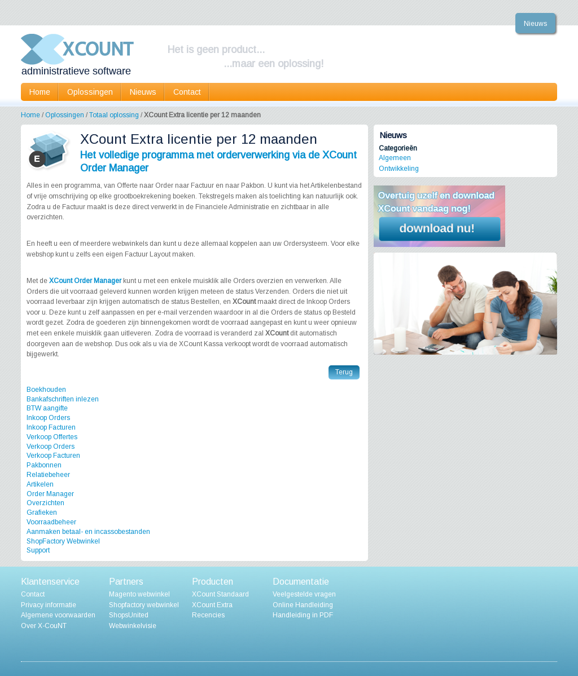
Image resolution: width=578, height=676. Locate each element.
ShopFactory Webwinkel (63, 541)
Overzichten (45, 503)
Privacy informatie (48, 605)
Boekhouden (46, 390)
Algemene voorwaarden (58, 615)
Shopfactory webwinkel (144, 605)
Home (39, 91)
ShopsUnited (128, 615)
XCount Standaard (220, 594)
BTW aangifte (47, 408)
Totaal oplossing (114, 115)
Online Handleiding (303, 605)
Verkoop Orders (51, 446)
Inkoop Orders (48, 418)
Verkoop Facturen (53, 455)
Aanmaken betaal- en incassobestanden (88, 532)
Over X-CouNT (44, 626)
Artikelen (40, 484)
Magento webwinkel (139, 594)
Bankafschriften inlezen (63, 399)
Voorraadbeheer (51, 522)
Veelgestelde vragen (304, 594)
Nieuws (535, 24)
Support (38, 550)
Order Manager (50, 494)
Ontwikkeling (399, 169)
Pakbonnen (44, 465)
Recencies (208, 615)
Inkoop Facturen (51, 427)
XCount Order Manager (85, 281)
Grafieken (42, 512)
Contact (187, 91)
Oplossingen (64, 115)
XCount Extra (212, 605)
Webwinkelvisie (132, 626)
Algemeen (395, 158)
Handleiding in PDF (303, 615)
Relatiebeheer (48, 475)
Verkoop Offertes (52, 437)
